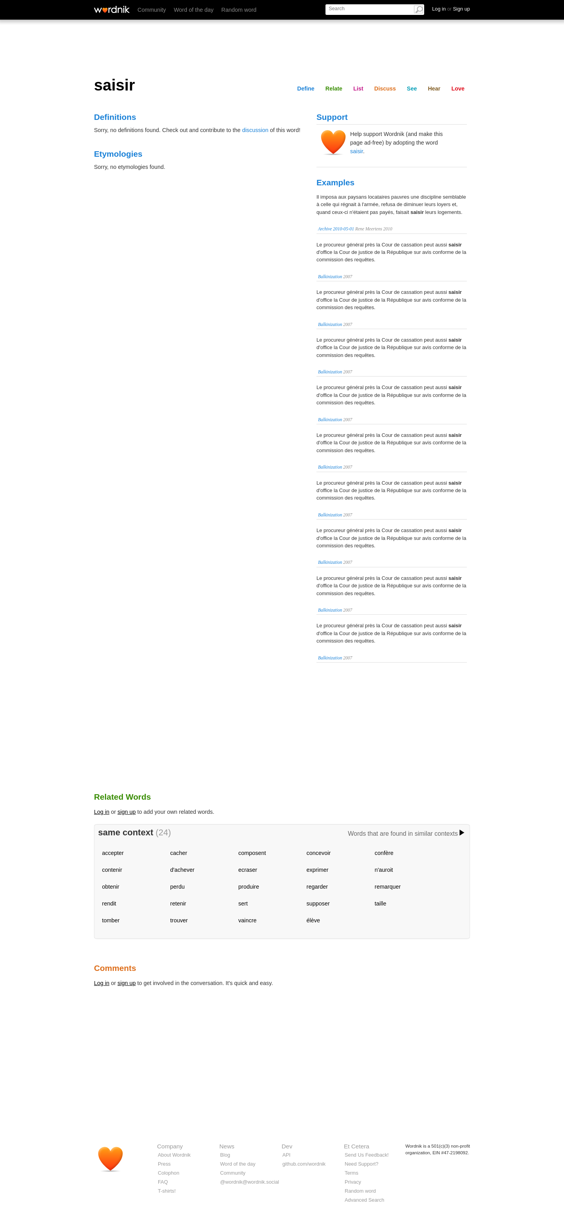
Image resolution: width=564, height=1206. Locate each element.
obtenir (110, 887)
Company (170, 1146)
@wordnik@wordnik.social (249, 1182)
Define (306, 88)
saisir (356, 151)
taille (381, 903)
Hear (434, 88)
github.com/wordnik (303, 1164)
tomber (111, 920)
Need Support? (361, 1164)
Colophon (168, 1173)
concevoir (319, 853)
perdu (177, 887)
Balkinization (330, 276)
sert (243, 903)
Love (458, 88)
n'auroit (384, 870)
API (286, 1155)
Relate (333, 88)
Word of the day (193, 10)
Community (151, 10)
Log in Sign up (451, 9)
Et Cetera (356, 1146)
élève (313, 920)
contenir (112, 870)
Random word (239, 10)
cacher (178, 853)
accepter (113, 853)
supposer (318, 903)
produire (249, 887)
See (412, 88)
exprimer (318, 870)
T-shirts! (167, 1191)
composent (252, 853)
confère (384, 853)
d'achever (182, 870)
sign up (127, 812)
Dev (287, 1146)
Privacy (353, 1182)
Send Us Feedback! (367, 1155)
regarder (317, 887)
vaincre (248, 920)
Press (164, 1164)
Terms (351, 1173)
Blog (225, 1155)
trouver (179, 920)
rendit (109, 903)
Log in (101, 812)
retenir (178, 903)
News (226, 1146)
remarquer (388, 887)
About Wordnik (174, 1155)
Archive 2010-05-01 (336, 228)
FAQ (163, 1182)
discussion (255, 130)
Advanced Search (364, 1200)
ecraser (248, 870)
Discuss (385, 88)
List (358, 88)
